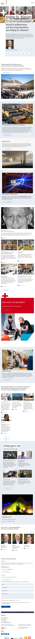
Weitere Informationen (6, 72)
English (8, 53)
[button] (10, 455)
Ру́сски (28, 53)
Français (13, 53)
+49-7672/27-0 (4, 620)
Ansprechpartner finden (6, 579)
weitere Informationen (7, 379)
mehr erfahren (4, 237)
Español (18, 53)
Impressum (2, 630)
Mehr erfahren (7, 310)
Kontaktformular (10, 569)
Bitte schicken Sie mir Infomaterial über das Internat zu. (11, 600)
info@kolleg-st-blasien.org (5, 567)
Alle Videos (8, 488)
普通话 (32, 53)
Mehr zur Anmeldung (6, 571)
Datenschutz (2, 631)
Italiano (23, 53)
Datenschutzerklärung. (6, 603)
